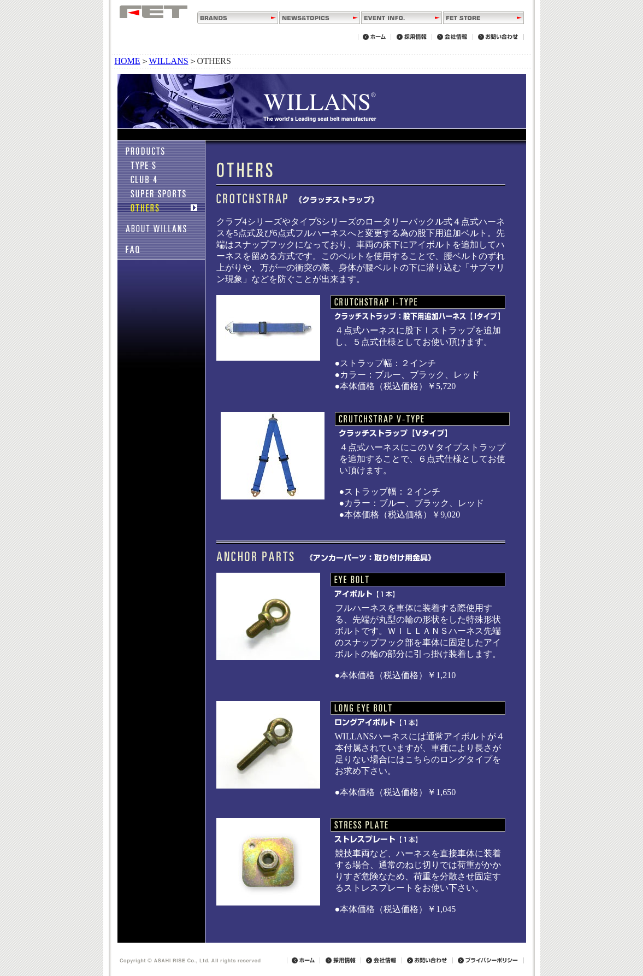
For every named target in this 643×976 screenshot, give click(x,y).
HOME (127, 61)
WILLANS (168, 61)
